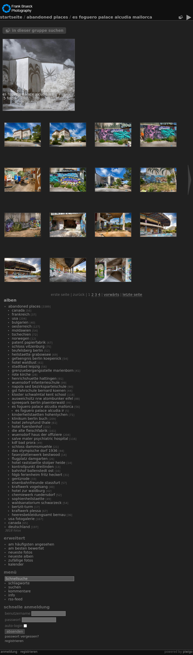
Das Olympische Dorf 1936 (35, 451)
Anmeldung (9, 651)
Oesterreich (22, 326)
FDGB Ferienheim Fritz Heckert (37, 475)
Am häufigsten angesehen (31, 544)
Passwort (13, 620)
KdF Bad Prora (23, 443)
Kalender (16, 564)
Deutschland (19, 527)
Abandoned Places (47, 17)
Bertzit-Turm (22, 507)
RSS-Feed (15, 599)
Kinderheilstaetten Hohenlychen (40, 415)
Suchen (14, 587)
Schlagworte (19, 583)
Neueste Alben (20, 556)
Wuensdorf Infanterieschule (36, 382)
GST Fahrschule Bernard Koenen (39, 390)
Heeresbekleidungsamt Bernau (39, 515)
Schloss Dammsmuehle (32, 447)
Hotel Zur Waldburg (28, 491)
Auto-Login (16, 626)
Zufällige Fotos (20, 560)
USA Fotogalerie (21, 519)
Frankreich (21, 314)
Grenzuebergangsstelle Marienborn (43, 370)
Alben (10, 300)
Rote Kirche (21, 374)
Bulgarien (20, 322)
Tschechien (21, 334)
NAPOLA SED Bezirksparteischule (39, 386)
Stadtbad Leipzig (26, 366)
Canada (18, 310)
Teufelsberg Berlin (27, 350)
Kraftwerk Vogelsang (30, 487)
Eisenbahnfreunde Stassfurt (36, 483)
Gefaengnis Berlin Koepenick (36, 358)
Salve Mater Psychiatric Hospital (40, 439)
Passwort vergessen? (22, 636)
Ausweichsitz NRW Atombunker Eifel (42, 399)
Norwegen (20, 338)
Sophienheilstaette (28, 499)
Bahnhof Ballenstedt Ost (33, 471)
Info (11, 595)
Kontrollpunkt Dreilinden (33, 467)
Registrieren (14, 641)
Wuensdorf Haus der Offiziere (37, 435)
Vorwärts (111, 295)
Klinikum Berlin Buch (29, 419)
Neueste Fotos (20, 552)
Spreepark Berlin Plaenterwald (38, 403)
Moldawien (21, 330)
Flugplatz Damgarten (30, 459)
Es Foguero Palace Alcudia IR (39, 411)
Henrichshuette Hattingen (34, 378)
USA (15, 318)
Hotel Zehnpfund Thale (31, 423)
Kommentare (19, 591)
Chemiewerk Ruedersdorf (33, 495)
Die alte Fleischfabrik (29, 431)
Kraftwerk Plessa (26, 511)
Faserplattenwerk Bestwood (36, 455)
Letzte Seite (132, 295)
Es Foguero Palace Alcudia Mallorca (112, 17)
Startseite (11, 17)
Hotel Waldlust (24, 362)
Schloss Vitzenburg (28, 346)
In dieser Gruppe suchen (38, 30)
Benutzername (17, 613)
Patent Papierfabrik (29, 342)
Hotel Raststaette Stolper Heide (38, 463)
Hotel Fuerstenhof (27, 427)
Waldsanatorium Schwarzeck (37, 503)
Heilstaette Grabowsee (31, 354)
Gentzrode (21, 479)
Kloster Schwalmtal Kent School (39, 394)
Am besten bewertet (26, 548)
